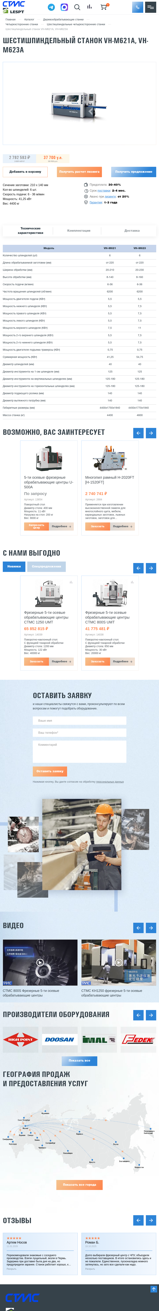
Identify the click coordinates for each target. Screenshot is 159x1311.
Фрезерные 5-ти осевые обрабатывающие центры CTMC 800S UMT (107, 617)
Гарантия (96, 202)
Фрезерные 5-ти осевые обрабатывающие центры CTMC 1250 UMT (46, 617)
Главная (11, 20)
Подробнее (59, 526)
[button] (137, 7)
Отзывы (17, 1220)
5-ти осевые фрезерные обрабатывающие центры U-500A (48, 482)
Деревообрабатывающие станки (63, 20)
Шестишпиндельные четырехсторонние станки (76, 24)
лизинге (110, 197)
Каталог (29, 20)
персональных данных (110, 782)
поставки (103, 191)
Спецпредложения (46, 566)
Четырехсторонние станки (22, 24)
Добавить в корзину (25, 172)
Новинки (14, 566)
